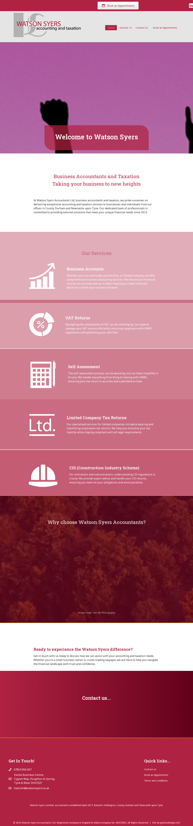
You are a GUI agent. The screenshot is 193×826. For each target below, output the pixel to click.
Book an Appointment (165, 28)
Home (111, 28)
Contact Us (142, 28)
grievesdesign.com (170, 822)
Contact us (150, 769)
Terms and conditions (156, 780)
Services (123, 28)
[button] (130, 28)
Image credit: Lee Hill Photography (96, 612)
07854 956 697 (18, 5)
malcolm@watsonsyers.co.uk (48, 5)
